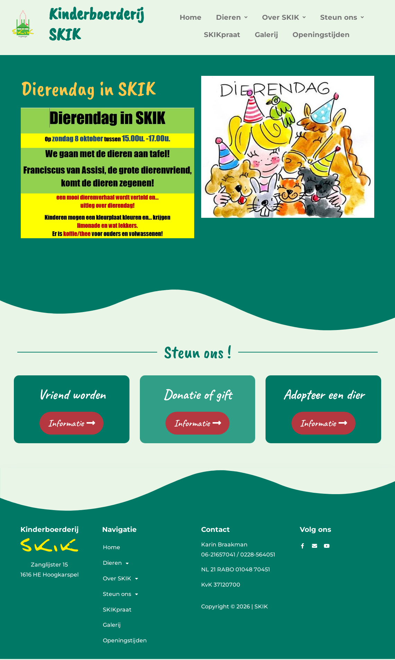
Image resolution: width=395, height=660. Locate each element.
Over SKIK (284, 17)
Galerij (266, 34)
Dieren (232, 17)
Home (190, 17)
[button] (232, 17)
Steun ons (342, 17)
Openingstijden (321, 34)
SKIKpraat (222, 34)
